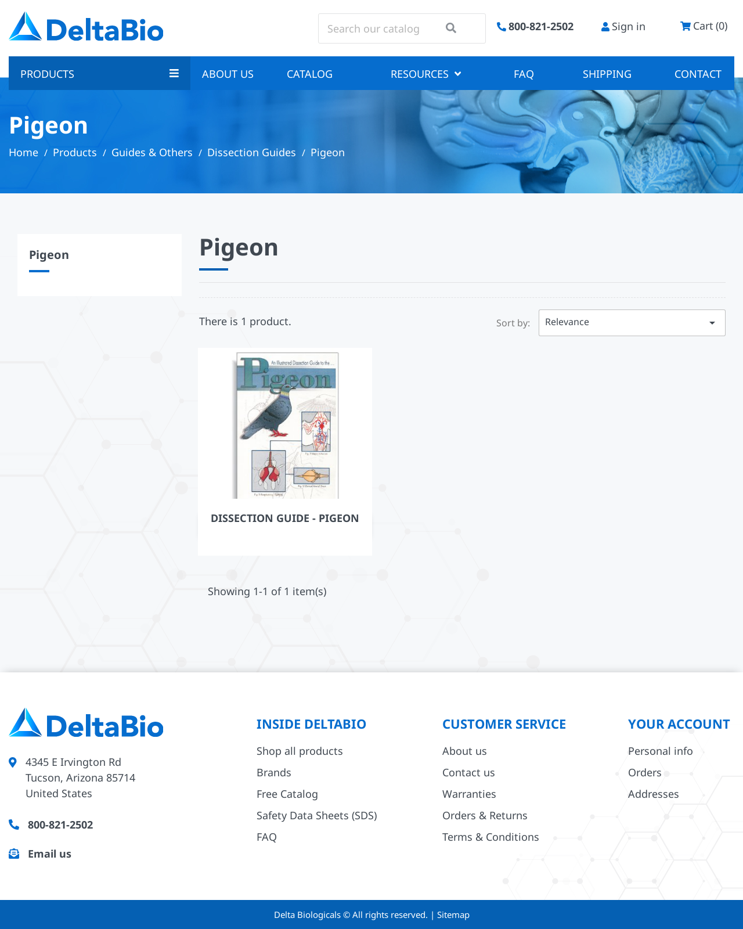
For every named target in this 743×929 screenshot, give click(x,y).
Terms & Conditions (490, 837)
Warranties (469, 794)
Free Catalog (287, 794)
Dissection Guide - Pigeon (285, 518)
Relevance (632, 322)
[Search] (402, 28)
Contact (698, 74)
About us (228, 74)
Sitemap (453, 914)
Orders (645, 772)
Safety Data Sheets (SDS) (317, 815)
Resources (426, 74)
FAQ (524, 74)
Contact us (468, 772)
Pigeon (49, 254)
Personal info (660, 751)
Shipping (607, 74)
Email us (49, 853)
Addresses (653, 794)
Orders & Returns (485, 815)
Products (99, 74)
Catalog (310, 74)
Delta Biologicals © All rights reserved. (352, 914)
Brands (274, 772)
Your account (679, 723)
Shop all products (300, 751)
